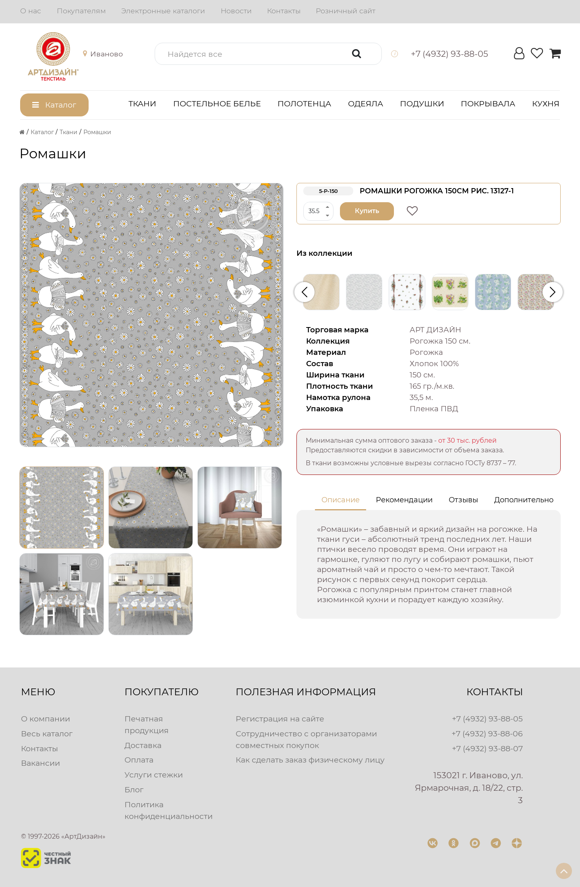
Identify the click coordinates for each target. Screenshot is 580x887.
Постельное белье (217, 103)
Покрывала (488, 103)
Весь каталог (46, 733)
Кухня (545, 103)
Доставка (143, 745)
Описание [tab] (340, 499)
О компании (45, 718)
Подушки (422, 103)
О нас (30, 10)
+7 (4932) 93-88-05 (487, 718)
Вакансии (40, 763)
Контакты (283, 10)
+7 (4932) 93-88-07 (487, 748)
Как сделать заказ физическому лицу (310, 760)
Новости (236, 10)
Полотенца (304, 103)
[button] (97, 54)
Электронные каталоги (163, 10)
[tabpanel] (428, 564)
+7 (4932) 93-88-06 (487, 733)
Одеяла (365, 103)
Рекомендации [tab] (404, 499)
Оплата (138, 760)
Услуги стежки (153, 774)
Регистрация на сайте (280, 718)
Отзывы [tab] (463, 499)
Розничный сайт (345, 10)
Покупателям (81, 10)
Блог (133, 789)
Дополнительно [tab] (523, 499)
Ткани (142, 103)
